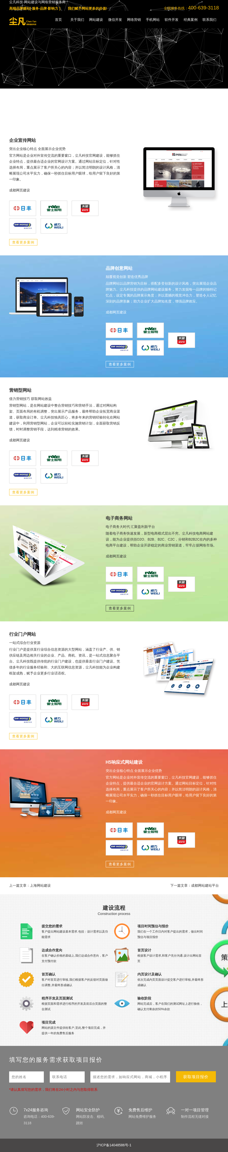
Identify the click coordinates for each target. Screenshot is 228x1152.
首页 (58, 20)
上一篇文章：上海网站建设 (30, 885)
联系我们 (209, 20)
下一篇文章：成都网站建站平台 (194, 885)
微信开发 (115, 20)
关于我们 (77, 20)
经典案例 (191, 20)
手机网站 (153, 20)
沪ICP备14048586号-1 (114, 1145)
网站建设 (96, 20)
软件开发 (171, 20)
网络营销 (134, 20)
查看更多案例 (23, 242)
